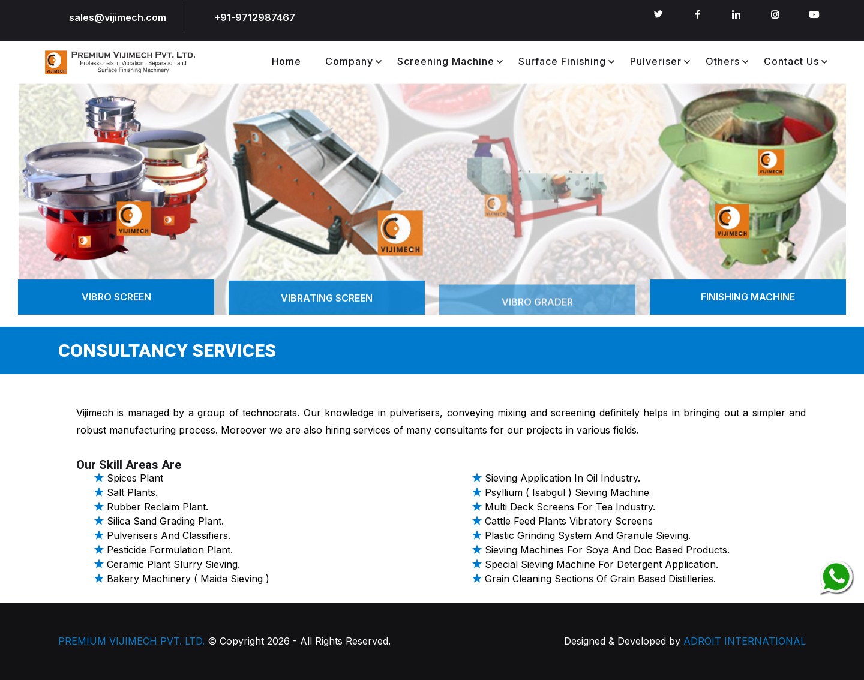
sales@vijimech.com (117, 17)
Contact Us (791, 61)
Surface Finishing (562, 61)
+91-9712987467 (254, 17)
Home (286, 61)
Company (349, 61)
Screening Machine (445, 61)
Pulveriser (656, 61)
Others (723, 61)
